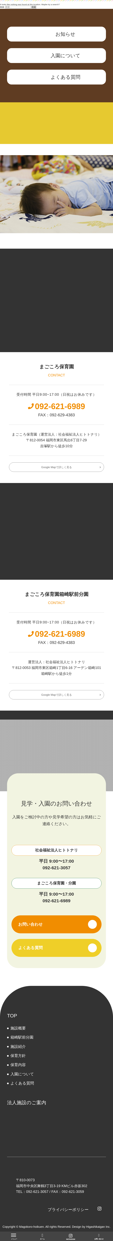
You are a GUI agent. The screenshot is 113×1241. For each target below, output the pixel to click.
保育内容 (18, 1065)
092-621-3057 (56, 867)
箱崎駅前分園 (21, 1037)
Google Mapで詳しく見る (56, 467)
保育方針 (18, 1056)
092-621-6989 (56, 900)
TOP (12, 1015)
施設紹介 (18, 1046)
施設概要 (18, 1028)
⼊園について (22, 1074)
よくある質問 (22, 1083)
